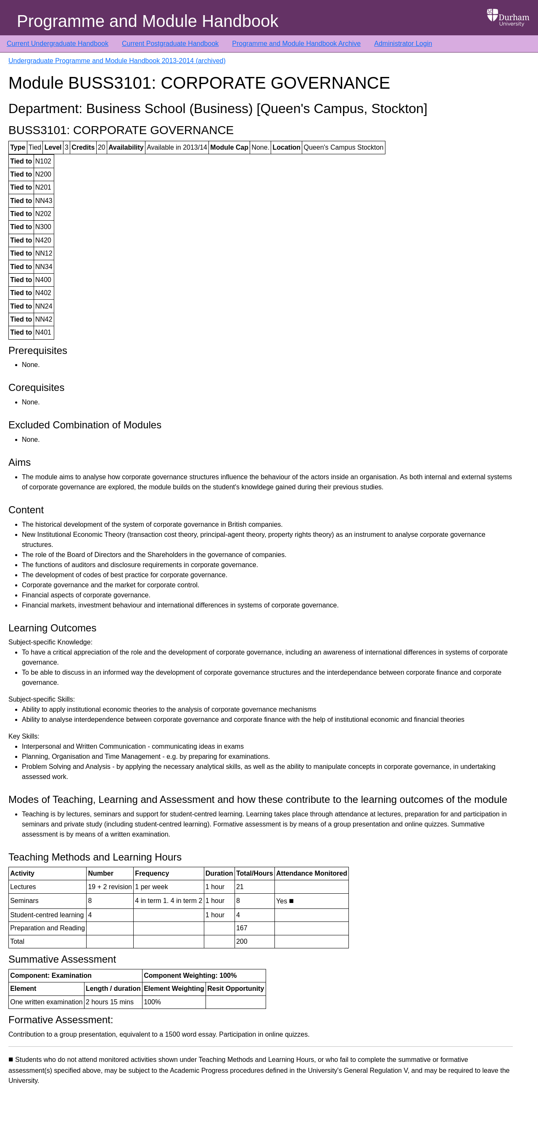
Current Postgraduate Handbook (170, 43)
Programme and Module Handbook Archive (296, 43)
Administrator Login (403, 43)
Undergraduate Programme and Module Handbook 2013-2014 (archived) (117, 60)
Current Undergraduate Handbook (57, 43)
